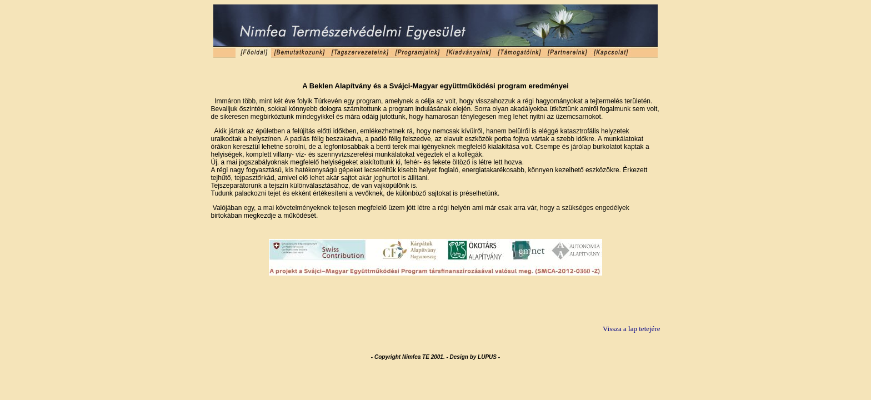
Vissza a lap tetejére (631, 328)
